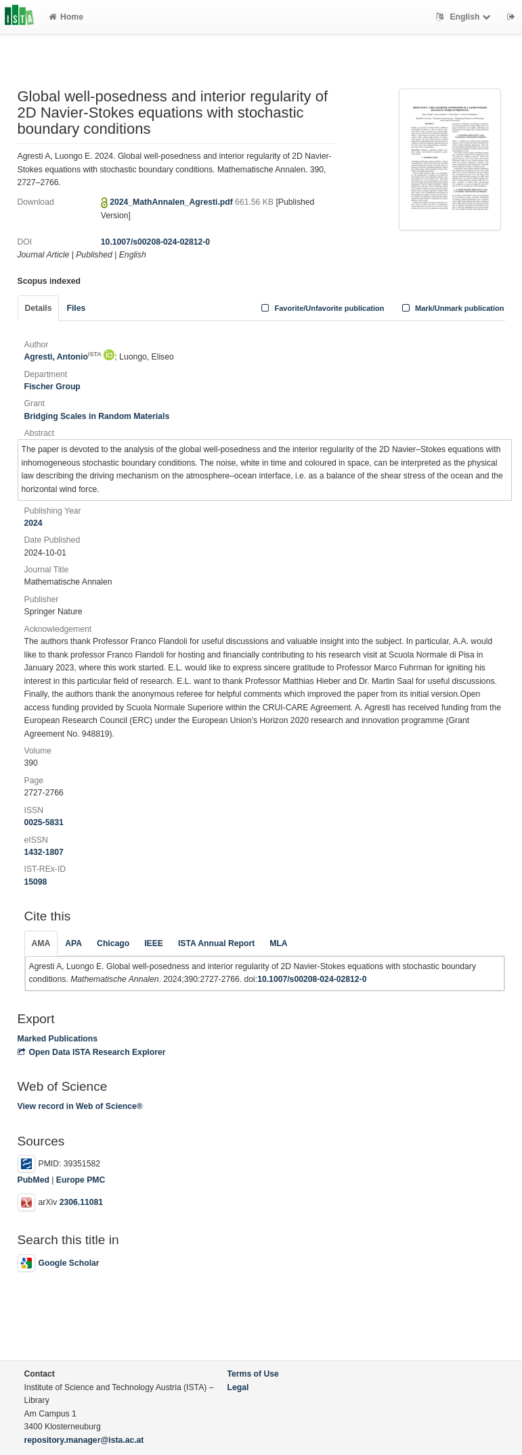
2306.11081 (81, 1203)
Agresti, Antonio (63, 357)
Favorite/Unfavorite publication (322, 308)
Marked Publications (58, 1038)
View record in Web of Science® (80, 1106)
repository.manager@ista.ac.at (84, 1440)
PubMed (33, 1180)
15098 (35, 882)
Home (66, 17)
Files (75, 308)
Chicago (113, 943)
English (465, 17)
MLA (278, 943)
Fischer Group (52, 386)
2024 (33, 523)
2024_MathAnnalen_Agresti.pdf (172, 202)
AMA (41, 943)
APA (73, 943)
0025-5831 (44, 822)
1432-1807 (44, 852)
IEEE (153, 943)
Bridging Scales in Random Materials (97, 416)
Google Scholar (59, 1263)
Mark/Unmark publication (451, 308)
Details (38, 308)
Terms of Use (253, 1374)
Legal (238, 1387)
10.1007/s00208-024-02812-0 (155, 242)
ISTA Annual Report (216, 943)
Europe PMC (80, 1180)
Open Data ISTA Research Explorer (92, 1052)
